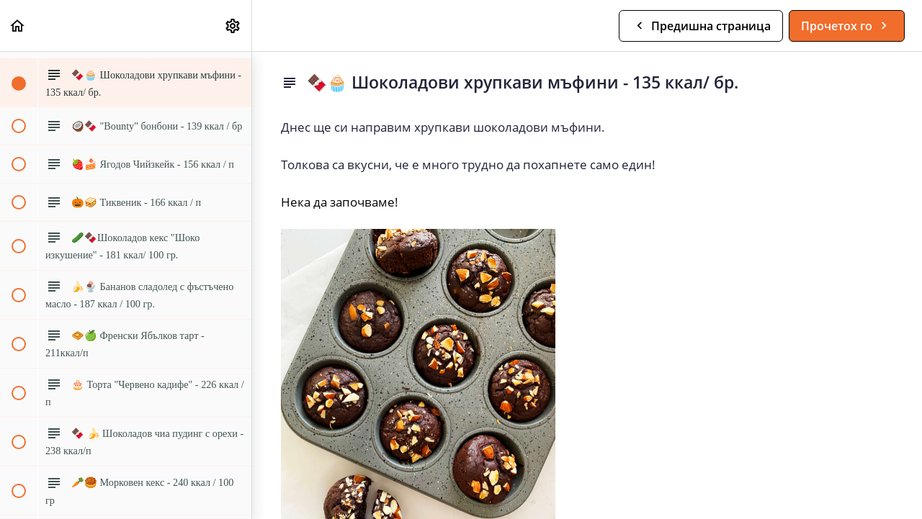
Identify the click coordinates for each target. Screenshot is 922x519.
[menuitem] (233, 25)
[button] (18, 25)
